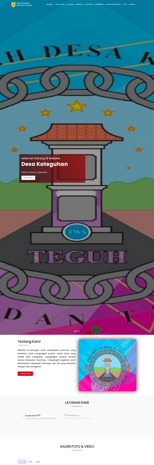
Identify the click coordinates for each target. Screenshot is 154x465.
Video (38, 462)
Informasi (99, 4)
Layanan (70, 4)
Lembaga (79, 4)
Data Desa (89, 4)
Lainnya (132, 4)
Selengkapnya (25, 374)
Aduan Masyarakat (113, 4)
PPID (125, 4)
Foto (30, 462)
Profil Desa (60, 4)
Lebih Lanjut (28, 178)
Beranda (49, 4)
